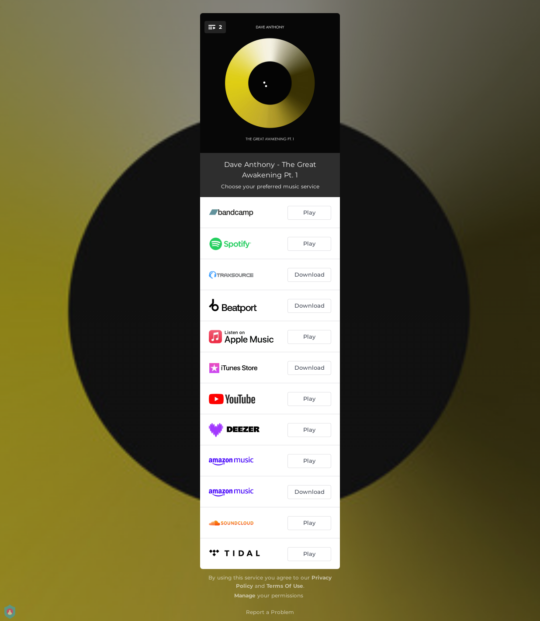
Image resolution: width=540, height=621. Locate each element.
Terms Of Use (285, 586)
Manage (245, 595)
